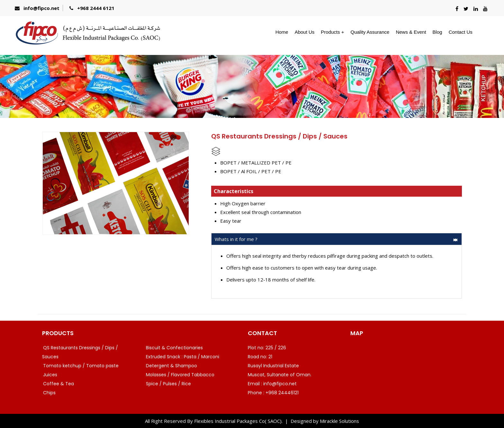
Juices (50, 374)
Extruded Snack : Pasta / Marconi (182, 356)
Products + (332, 32)
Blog (437, 32)
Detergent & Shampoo (171, 365)
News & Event (411, 32)
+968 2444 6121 (95, 8)
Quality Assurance (369, 32)
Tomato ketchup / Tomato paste (81, 365)
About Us (305, 32)
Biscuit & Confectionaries (174, 347)
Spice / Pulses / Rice (168, 383)
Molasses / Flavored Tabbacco (180, 374)
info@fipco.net (41, 8)
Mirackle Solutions (339, 421)
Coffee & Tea (58, 383)
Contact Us (461, 32)
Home (281, 32)
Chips (49, 392)
